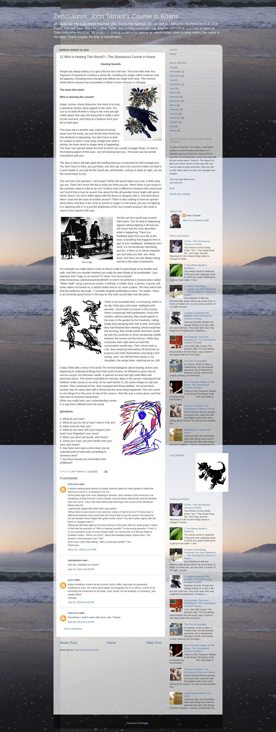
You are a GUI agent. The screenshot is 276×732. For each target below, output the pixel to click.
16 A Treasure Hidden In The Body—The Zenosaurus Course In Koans (199, 385)
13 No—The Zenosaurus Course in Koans (197, 242)
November (175, 71)
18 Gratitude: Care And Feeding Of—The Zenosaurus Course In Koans (200, 340)
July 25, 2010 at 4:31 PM (81, 602)
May (172, 126)
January (174, 113)
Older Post (154, 643)
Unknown (73, 484)
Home (111, 643)
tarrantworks (176, 182)
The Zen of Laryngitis (195, 361)
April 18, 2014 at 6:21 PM (81, 622)
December (175, 75)
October (174, 122)
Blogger (144, 723)
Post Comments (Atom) (86, 650)
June (172, 88)
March (173, 92)
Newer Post (68, 643)
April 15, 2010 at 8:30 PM (81, 569)
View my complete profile (196, 220)
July (172, 67)
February (174, 96)
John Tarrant (193, 215)
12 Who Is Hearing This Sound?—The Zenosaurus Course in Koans (198, 316)
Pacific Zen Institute (180, 194)
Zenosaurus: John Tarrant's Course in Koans (116, 16)
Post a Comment (73, 628)
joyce (71, 580)
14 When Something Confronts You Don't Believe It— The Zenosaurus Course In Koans (200, 290)
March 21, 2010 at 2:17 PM (82, 549)
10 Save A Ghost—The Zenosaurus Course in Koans (199, 407)
